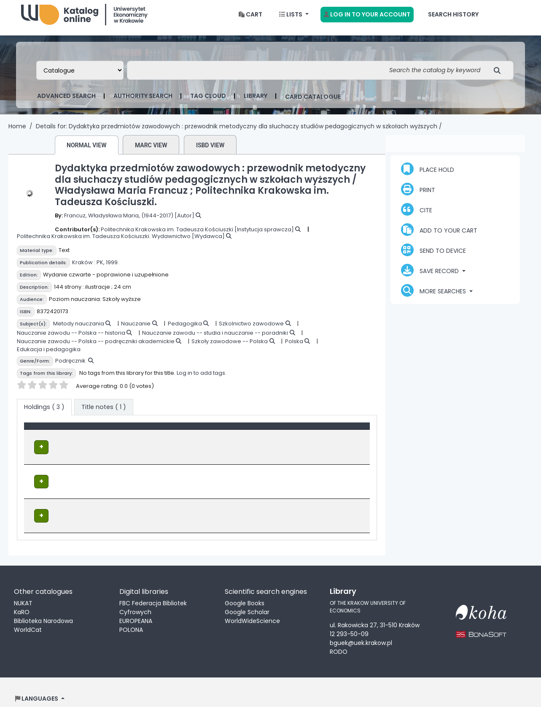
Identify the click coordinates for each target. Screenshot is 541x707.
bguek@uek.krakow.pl (361, 630)
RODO (338, 639)
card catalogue (313, 103)
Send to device (433, 256)
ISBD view (210, 152)
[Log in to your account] (367, 21)
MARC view (151, 152)
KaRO (22, 599)
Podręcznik (70, 367)
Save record (430, 277)
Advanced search (66, 102)
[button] (250, 21)
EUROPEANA (135, 608)
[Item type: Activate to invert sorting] (82, 437)
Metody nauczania (78, 330)
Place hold (427, 175)
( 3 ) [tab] (44, 413)
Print (418, 196)
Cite (416, 216)
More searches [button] (434, 297)
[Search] (499, 77)
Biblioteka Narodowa (43, 608)
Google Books (244, 590)
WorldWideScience (252, 608)
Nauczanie (136, 330)
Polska (294, 348)
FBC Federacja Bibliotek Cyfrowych (153, 595)
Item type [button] (43, 437)
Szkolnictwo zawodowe (251, 330)
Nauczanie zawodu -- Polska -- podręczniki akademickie (96, 348)
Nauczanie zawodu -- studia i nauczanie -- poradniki (215, 340)
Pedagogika (185, 330)
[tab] (103, 414)
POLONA (131, 617)
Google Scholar (247, 599)
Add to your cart (439, 236)
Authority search (142, 102)
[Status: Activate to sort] (336, 437)
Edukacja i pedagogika (49, 356)
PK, (101, 269)
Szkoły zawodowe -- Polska (229, 348)
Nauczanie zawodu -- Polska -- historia (71, 340)
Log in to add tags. (201, 380)
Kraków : (83, 269)
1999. (112, 269)
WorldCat (28, 617)
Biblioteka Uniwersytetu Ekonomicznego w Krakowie (84, 19)
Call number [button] (236, 437)
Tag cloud (208, 102)
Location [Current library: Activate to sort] (158, 437)
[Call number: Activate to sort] (258, 437)
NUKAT (23, 590)
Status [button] (317, 437)
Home (17, 133)
